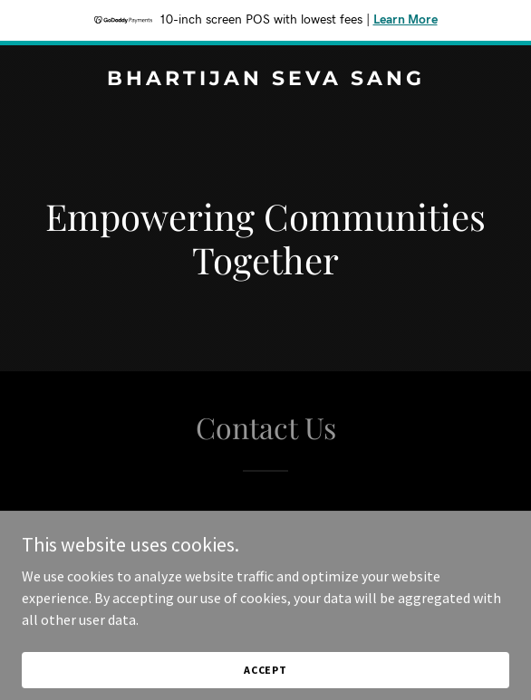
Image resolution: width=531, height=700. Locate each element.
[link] (265, 80)
